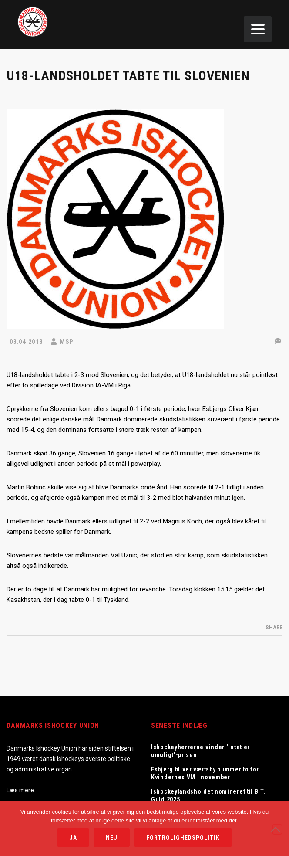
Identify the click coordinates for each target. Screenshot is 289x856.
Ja (73, 837)
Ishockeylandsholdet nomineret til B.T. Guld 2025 (208, 795)
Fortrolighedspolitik (183, 837)
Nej (112, 837)
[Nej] (277, 829)
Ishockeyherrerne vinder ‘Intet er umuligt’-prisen (200, 751)
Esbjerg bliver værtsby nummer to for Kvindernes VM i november (205, 773)
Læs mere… (22, 790)
